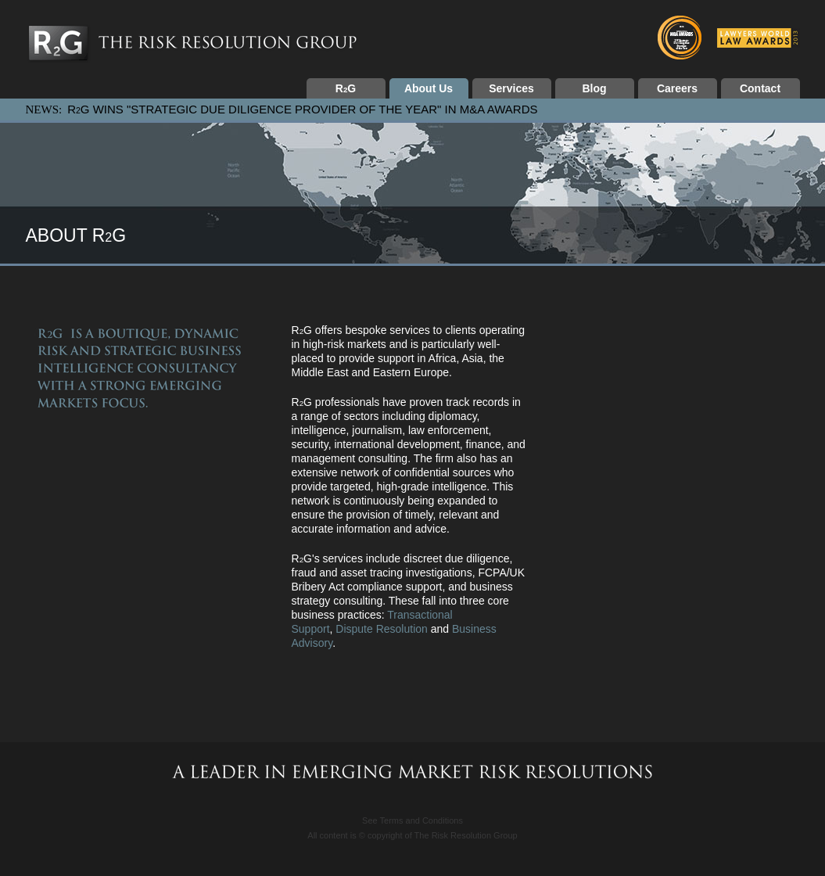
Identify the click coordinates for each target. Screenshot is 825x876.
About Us (428, 88)
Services (511, 88)
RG (345, 88)
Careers (677, 88)
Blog (594, 88)
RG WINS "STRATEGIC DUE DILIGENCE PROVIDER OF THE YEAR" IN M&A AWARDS (302, 109)
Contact (760, 88)
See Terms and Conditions (412, 820)
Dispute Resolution (381, 629)
